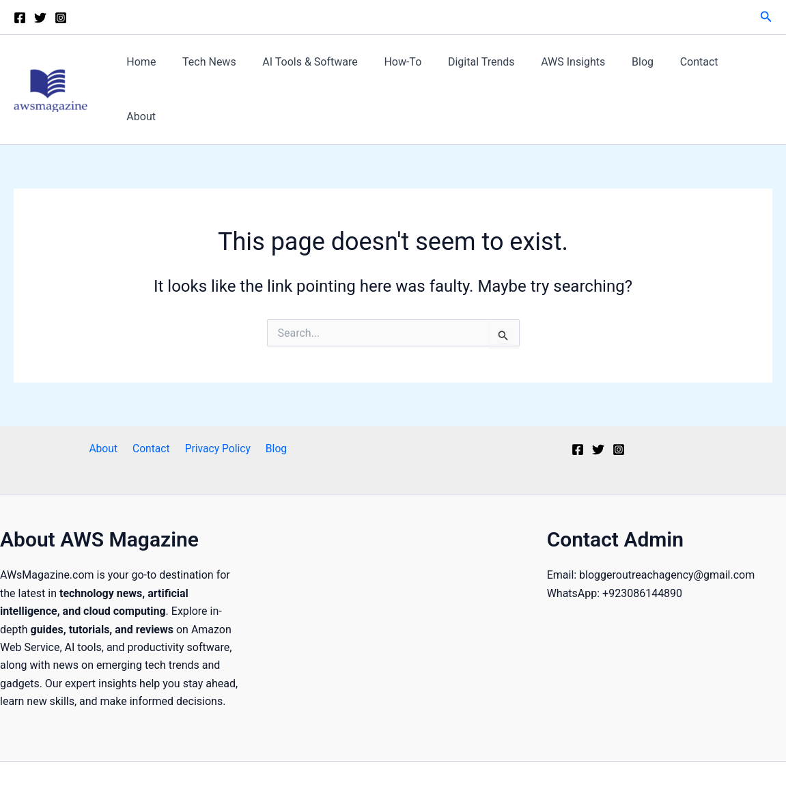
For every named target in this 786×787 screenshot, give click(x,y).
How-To (413, 67)
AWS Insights (574, 67)
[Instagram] (61, 18)
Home (165, 67)
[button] (766, 16)
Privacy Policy (216, 406)
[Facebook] (20, 18)
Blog (640, 67)
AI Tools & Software (324, 67)
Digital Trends (487, 67)
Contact (691, 67)
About (746, 67)
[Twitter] (40, 18)
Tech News (229, 67)
